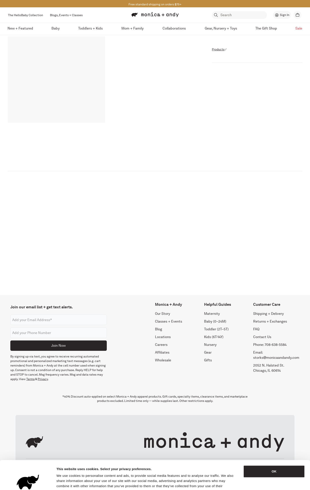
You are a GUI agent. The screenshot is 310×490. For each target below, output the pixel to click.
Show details (226, 481)
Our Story (162, 314)
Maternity (212, 314)
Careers (161, 345)
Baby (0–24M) (215, 321)
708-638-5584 (276, 345)
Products (218, 49)
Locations (163, 337)
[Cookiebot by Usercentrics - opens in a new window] (28, 481)
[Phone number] (58, 333)
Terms (30, 379)
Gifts (208, 360)
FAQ (256, 329)
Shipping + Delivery (268, 314)
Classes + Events (168, 321)
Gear (208, 352)
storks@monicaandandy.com (276, 358)
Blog (158, 329)
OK (274, 444)
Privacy (43, 379)
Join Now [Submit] (58, 345)
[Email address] (58, 320)
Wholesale (163, 360)
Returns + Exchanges (270, 321)
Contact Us (262, 337)
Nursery (210, 345)
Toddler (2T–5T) (216, 329)
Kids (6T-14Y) (213, 337)
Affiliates (162, 352)
